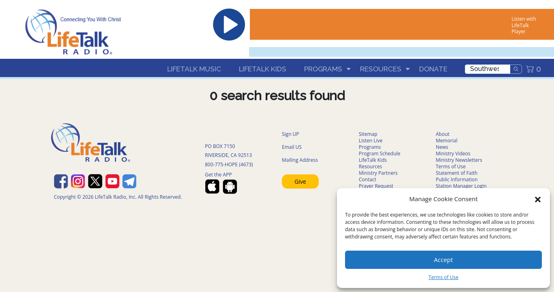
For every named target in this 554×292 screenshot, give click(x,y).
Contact (367, 179)
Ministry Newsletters (459, 160)
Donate (433, 69)
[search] (487, 69)
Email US (292, 147)
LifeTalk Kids (262, 69)
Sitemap (368, 134)
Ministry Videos (453, 153)
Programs (323, 69)
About (443, 134)
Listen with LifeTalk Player (523, 25)
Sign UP (290, 134)
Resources (380, 69)
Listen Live (371, 140)
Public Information (456, 179)
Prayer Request (376, 185)
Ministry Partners (378, 173)
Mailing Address (300, 160)
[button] (538, 199)
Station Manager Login (461, 185)
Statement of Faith (456, 173)
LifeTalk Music (194, 69)
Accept (443, 260)
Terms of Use (443, 277)
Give (300, 181)
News (442, 147)
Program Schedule (380, 153)
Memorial (447, 140)
